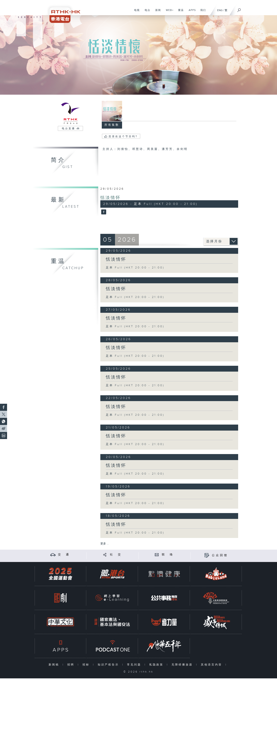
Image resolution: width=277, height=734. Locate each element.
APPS (191, 12)
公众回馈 (220, 555)
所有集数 (111, 125)
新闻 (157, 12)
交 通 (64, 554)
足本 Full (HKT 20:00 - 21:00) (135, 267)
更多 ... (104, 543)
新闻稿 (55, 664)
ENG (220, 10)
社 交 (116, 554)
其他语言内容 (212, 664)
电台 (146, 12)
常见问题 (135, 664)
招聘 (71, 664)
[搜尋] (239, 9)
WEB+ (168, 12)
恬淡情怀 (110, 197)
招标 (86, 664)
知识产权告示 (109, 664)
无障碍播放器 (183, 664)
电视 (135, 12)
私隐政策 (157, 664)
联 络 (168, 554)
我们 (202, 12)
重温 (179, 12)
